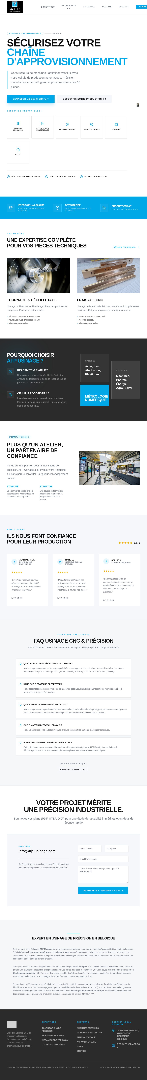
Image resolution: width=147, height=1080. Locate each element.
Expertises (48, 7)
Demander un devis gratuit (31, 99)
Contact (124, 7)
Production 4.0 (69, 6)
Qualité (107, 7)
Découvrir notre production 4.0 (84, 99)
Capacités (89, 7)
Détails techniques (127, 247)
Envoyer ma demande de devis (103, 890)
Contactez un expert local (73, 769)
